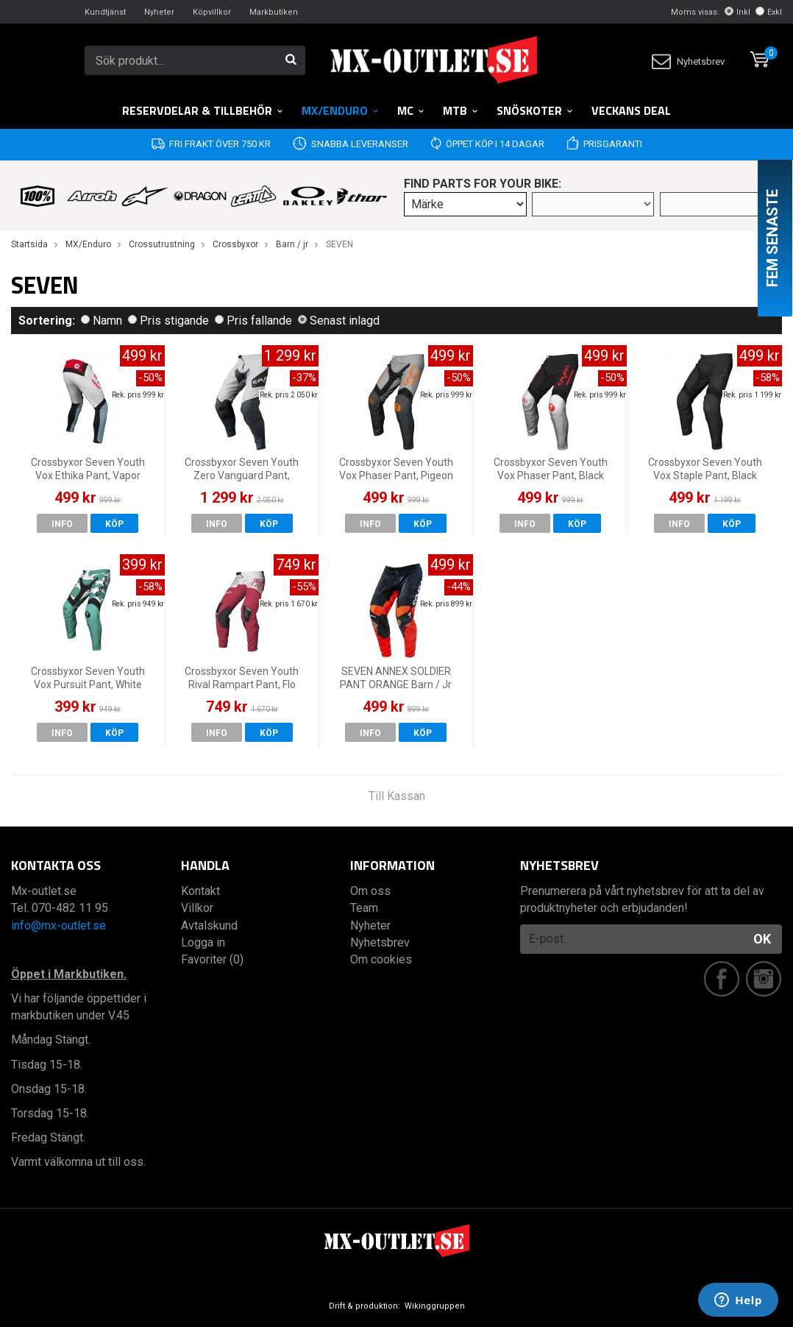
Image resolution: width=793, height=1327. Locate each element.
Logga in (203, 942)
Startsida (29, 244)
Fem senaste (772, 238)
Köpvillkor (212, 12)
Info (62, 524)
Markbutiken (273, 12)
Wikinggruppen (435, 1306)
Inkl (737, 12)
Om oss (370, 891)
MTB (461, 110)
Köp (114, 524)
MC (411, 110)
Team (364, 908)
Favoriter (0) (212, 959)
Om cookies (381, 959)
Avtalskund (209, 926)
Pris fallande (253, 321)
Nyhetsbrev (688, 61)
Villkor (197, 908)
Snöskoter (535, 110)
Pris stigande (168, 321)
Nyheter (159, 12)
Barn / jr (292, 244)
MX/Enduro (341, 110)
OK (762, 938)
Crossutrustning (162, 244)
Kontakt (200, 891)
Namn (101, 321)
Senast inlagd (339, 321)
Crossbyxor (235, 244)
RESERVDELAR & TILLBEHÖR (203, 110)
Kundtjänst (105, 12)
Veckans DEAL (631, 110)
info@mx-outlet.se (58, 926)
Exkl (768, 12)
